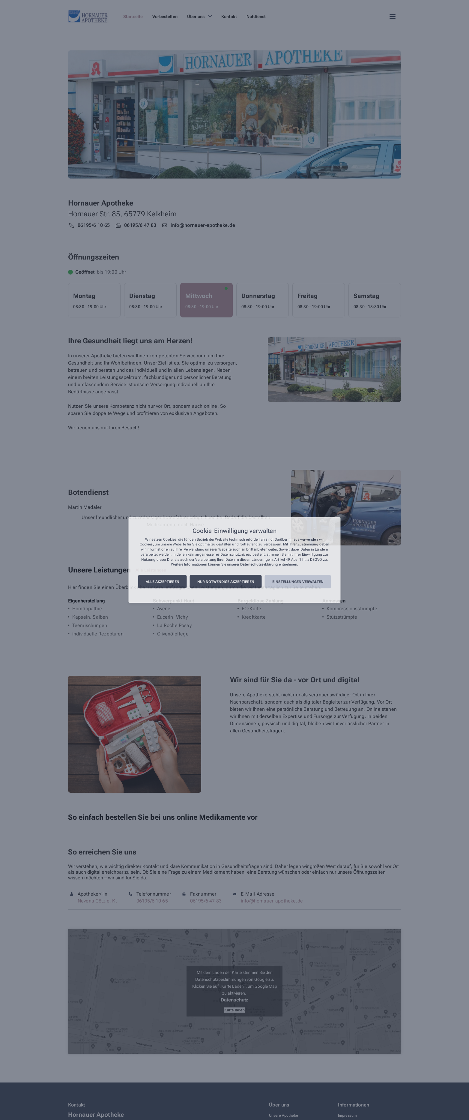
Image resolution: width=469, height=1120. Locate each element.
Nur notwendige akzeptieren (225, 582)
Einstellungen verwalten (298, 582)
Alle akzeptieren (162, 582)
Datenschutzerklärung (259, 565)
